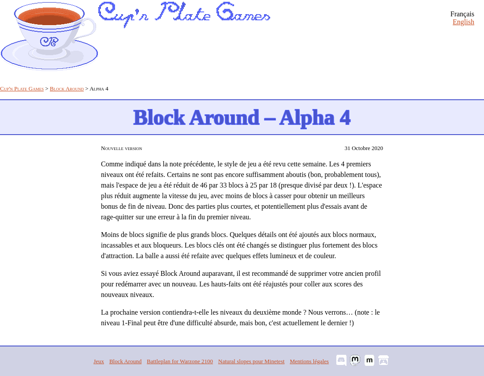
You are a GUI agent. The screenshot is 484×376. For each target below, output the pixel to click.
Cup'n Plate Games (22, 88)
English (463, 22)
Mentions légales (309, 361)
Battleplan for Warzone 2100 (180, 361)
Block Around (67, 88)
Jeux (98, 361)
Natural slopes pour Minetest (251, 361)
